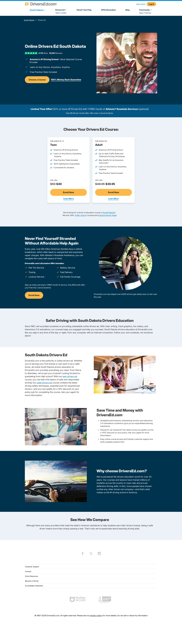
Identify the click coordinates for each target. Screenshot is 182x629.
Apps (141, 13)
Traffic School (81, 215)
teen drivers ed (69, 376)
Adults (63, 13)
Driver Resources (31, 576)
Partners (148, 13)
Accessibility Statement (34, 586)
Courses (28, 571)
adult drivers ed (44, 382)
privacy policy (96, 615)
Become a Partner (32, 581)
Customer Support (32, 567)
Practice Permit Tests (107, 215)
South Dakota (29, 20)
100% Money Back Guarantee (66, 79)
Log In (151, 4)
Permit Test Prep (84, 10)
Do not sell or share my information (132, 615)
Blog (127, 10)
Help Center (140, 4)
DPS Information (108, 10)
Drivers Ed (61, 9)
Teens (57, 13)
